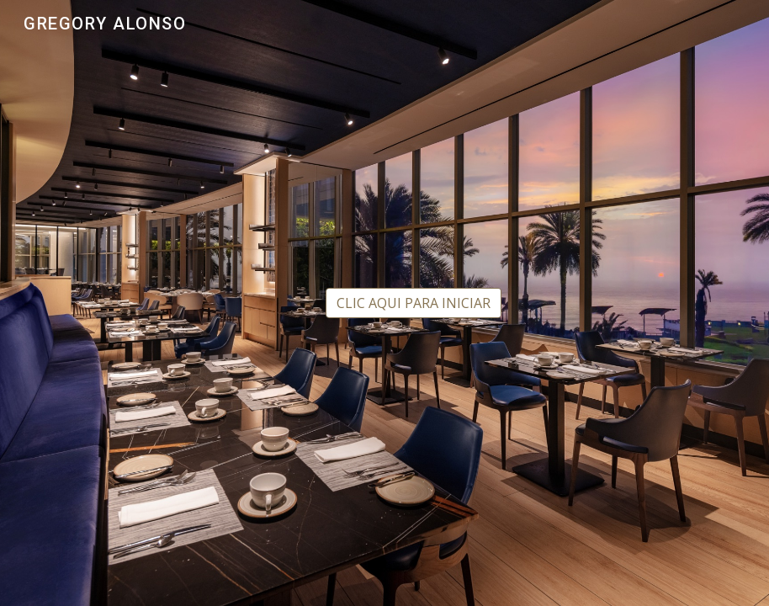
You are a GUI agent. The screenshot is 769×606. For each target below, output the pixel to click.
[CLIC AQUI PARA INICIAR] (413, 303)
